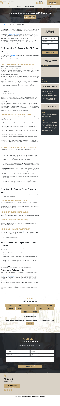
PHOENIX (29, 305)
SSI (42, 70)
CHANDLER (10, 305)
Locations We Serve (29, 6)
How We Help (44, 78)
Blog (4, 24)
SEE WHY (30, 324)
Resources (49, 6)
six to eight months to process (17, 31)
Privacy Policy (29, 396)
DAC (43, 72)
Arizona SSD (18, 6)
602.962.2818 (31, 286)
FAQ (43, 80)
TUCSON (35, 312)
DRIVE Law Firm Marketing (41, 396)
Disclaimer (25, 396)
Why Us (9, 6)
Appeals (4, 182)
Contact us (25, 286)
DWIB (43, 75)
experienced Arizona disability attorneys (16, 231)
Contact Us (40, 6)
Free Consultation (53, 2)
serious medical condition (14, 34)
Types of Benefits (45, 65)
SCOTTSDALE (21, 309)
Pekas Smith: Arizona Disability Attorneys (10, 276)
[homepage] (7, 2)
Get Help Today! (50, 53)
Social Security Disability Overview (50, 95)
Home (2, 24)
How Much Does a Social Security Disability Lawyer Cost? (50, 98)
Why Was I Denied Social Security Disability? (50, 92)
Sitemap (33, 396)
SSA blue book (12, 55)
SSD (43, 68)
